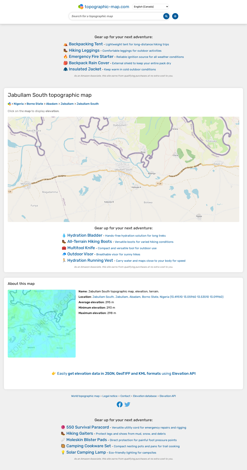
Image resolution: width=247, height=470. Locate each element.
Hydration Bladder (84, 235)
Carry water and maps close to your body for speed (150, 260)
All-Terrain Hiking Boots (89, 241)
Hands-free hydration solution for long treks (135, 235)
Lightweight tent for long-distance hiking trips (137, 44)
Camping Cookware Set (88, 445)
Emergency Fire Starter (91, 56)
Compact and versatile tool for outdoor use (127, 248)
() (157, 297)
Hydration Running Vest (90, 260)
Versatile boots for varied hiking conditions (144, 242)
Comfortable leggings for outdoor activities (132, 50)
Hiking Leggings (84, 50)
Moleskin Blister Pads (86, 439)
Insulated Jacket (85, 69)
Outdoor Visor (80, 253)
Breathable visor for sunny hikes (118, 254)
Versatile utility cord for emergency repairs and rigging (149, 427)
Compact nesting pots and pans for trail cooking (147, 446)
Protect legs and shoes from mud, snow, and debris (131, 433)
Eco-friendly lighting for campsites (132, 452)
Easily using (126, 373)
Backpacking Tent (86, 43)
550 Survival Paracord (87, 427)
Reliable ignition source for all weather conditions (150, 57)
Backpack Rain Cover (89, 62)
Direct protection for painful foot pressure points (143, 440)
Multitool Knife (81, 247)
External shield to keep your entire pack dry (141, 63)
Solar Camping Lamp (86, 452)
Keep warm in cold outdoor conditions (130, 69)
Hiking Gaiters (79, 433)
